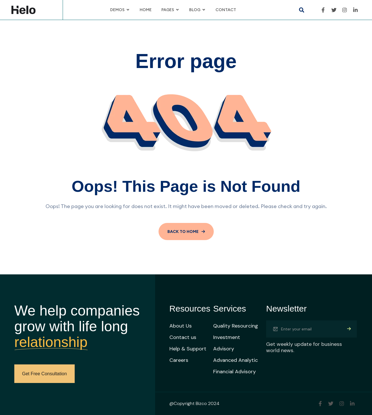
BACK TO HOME (186, 231)
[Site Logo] (23, 9)
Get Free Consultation (44, 373)
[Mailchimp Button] (349, 329)
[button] (301, 10)
